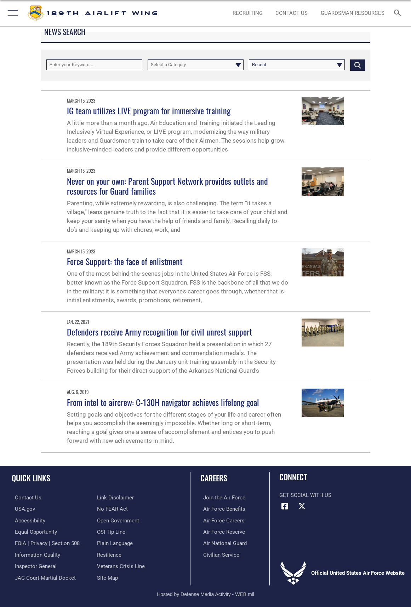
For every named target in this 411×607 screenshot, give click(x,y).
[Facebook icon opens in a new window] (284, 506)
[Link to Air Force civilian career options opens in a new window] (218, 553)
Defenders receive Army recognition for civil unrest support (159, 331)
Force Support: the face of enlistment (124, 261)
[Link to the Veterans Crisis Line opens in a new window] (121, 564)
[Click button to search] (357, 64)
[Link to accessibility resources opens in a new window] (27, 520)
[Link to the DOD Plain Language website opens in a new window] (115, 542)
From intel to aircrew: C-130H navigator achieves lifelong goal (163, 402)
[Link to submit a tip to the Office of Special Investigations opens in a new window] (111, 531)
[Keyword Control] (94, 64)
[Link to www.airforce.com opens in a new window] (221, 497)
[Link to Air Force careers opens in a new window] (221, 520)
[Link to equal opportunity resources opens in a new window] (33, 531)
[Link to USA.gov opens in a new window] (22, 508)
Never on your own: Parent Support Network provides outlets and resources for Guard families (167, 185)
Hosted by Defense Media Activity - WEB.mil (205, 591)
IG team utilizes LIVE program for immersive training (148, 110)
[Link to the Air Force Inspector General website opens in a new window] (32, 564)
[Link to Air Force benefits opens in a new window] (221, 508)
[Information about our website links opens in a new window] (115, 497)
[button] (11, 13)
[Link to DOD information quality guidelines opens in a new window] (34, 553)
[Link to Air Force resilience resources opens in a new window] (109, 553)
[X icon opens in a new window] (302, 506)
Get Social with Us (305, 495)
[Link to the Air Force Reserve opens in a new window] (221, 531)
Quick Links (31, 477)
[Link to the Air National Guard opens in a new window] (222, 542)
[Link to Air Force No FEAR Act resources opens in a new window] (112, 508)
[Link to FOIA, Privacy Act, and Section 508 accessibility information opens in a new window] (44, 542)
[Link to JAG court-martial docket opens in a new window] (42, 575)
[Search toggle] (398, 13)
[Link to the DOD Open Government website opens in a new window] (118, 520)
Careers (213, 477)
